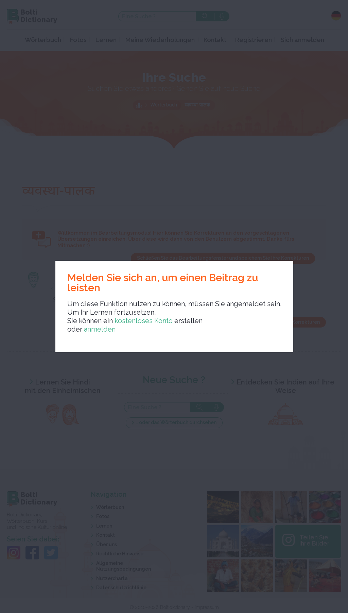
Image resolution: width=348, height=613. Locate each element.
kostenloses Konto (143, 321)
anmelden (100, 329)
